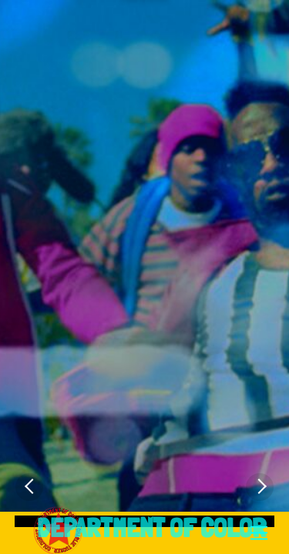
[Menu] (259, 534)
